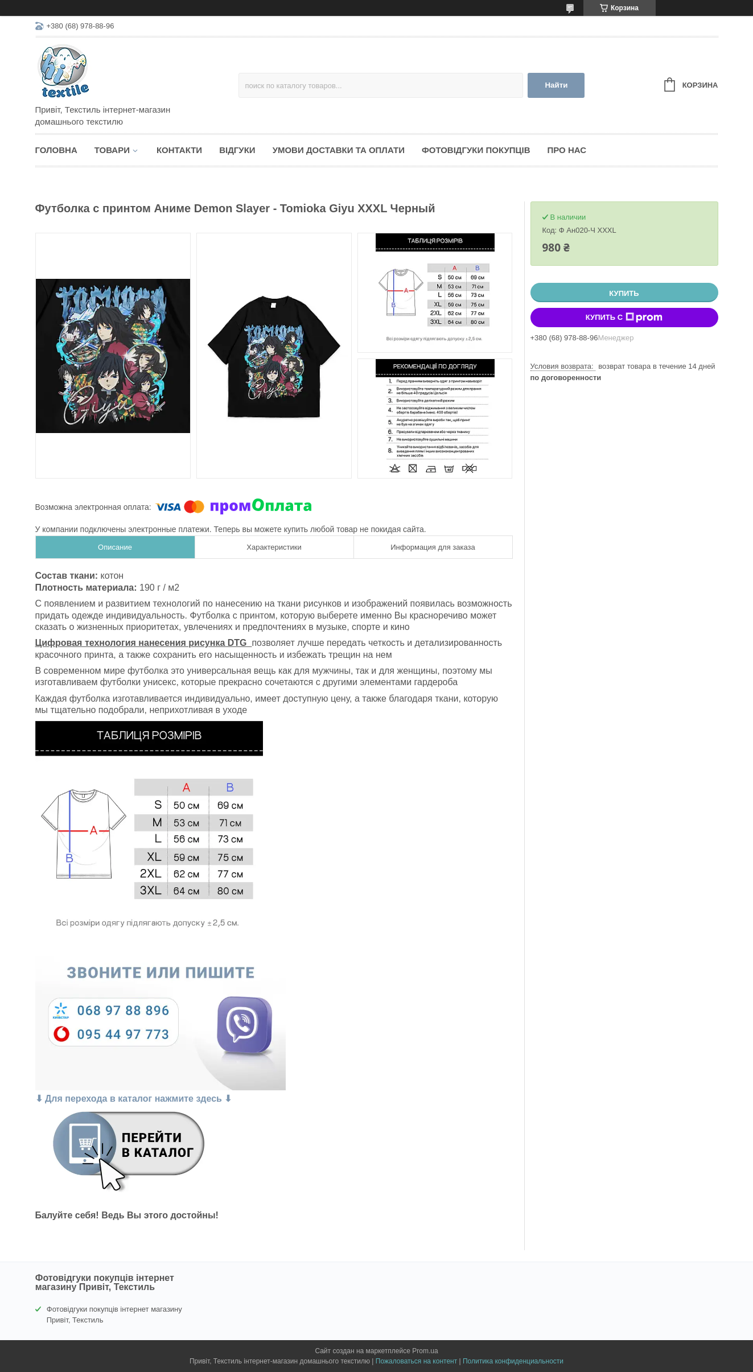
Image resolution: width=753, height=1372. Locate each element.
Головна (56, 150)
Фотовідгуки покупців (476, 150)
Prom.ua (425, 1351)
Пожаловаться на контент (416, 1361)
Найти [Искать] (556, 85)
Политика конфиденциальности (513, 1361)
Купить (624, 293)
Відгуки (237, 150)
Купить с (624, 317)
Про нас (567, 150)
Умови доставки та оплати (339, 150)
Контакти (179, 150)
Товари (112, 150)
